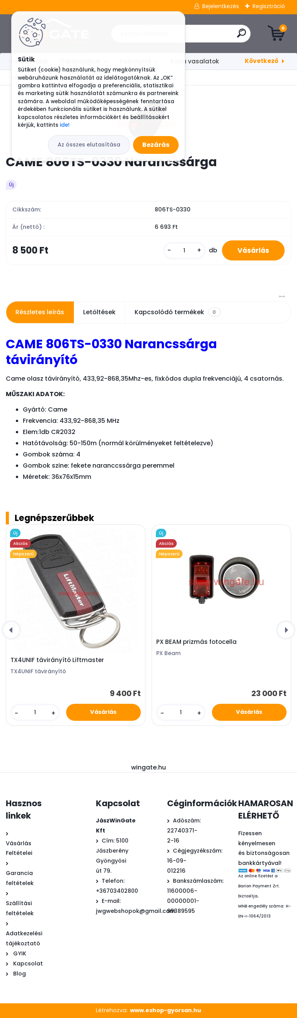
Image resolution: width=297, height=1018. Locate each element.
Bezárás (155, 144)
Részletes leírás (39, 312)
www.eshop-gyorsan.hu (165, 1010)
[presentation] (11, 630)
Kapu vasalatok (195, 61)
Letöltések (99, 312)
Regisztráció (269, 6)
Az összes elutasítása (89, 144)
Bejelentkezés (220, 6)
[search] (241, 36)
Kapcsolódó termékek (177, 312)
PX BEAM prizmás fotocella (196, 642)
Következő (261, 61)
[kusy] (184, 250)
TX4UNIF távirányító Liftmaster (57, 660)
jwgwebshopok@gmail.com (135, 911)
